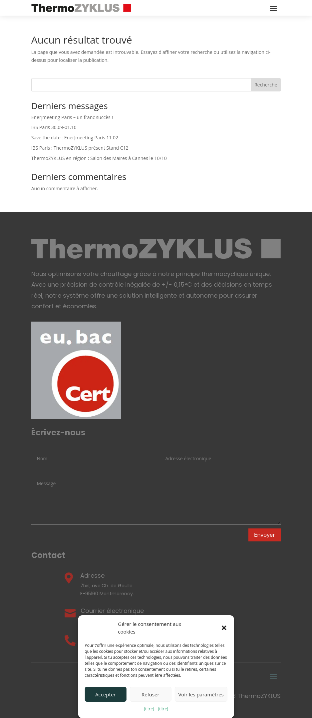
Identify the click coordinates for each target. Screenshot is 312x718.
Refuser (150, 694)
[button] (224, 628)
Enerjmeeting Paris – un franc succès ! (72, 117)
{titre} (149, 709)
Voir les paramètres (200, 694)
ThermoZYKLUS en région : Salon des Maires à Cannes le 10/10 (99, 158)
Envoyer (264, 534)
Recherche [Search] (265, 84)
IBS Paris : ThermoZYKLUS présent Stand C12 (80, 148)
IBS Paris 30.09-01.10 (54, 127)
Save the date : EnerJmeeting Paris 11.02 (74, 137)
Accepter (105, 694)
